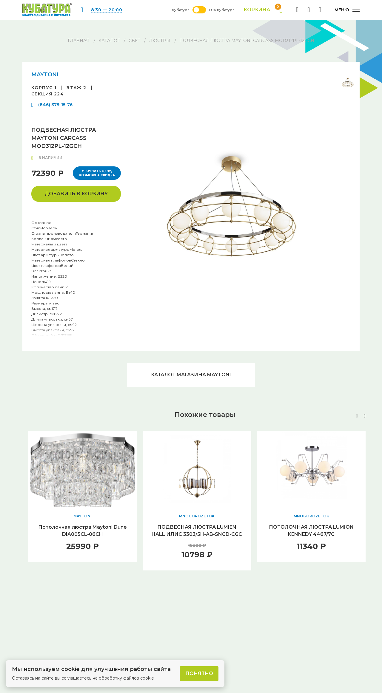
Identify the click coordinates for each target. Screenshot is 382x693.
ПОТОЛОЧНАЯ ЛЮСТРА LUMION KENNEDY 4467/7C (311, 530)
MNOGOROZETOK (197, 516)
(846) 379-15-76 (55, 104)
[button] (365, 416)
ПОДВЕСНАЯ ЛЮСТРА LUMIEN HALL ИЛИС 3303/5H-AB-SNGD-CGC (197, 530)
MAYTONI (44, 74)
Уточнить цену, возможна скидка (97, 173)
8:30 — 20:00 (106, 10)
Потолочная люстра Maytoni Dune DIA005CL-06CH (82, 530)
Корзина (263, 9)
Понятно (199, 673)
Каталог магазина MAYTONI (191, 375)
